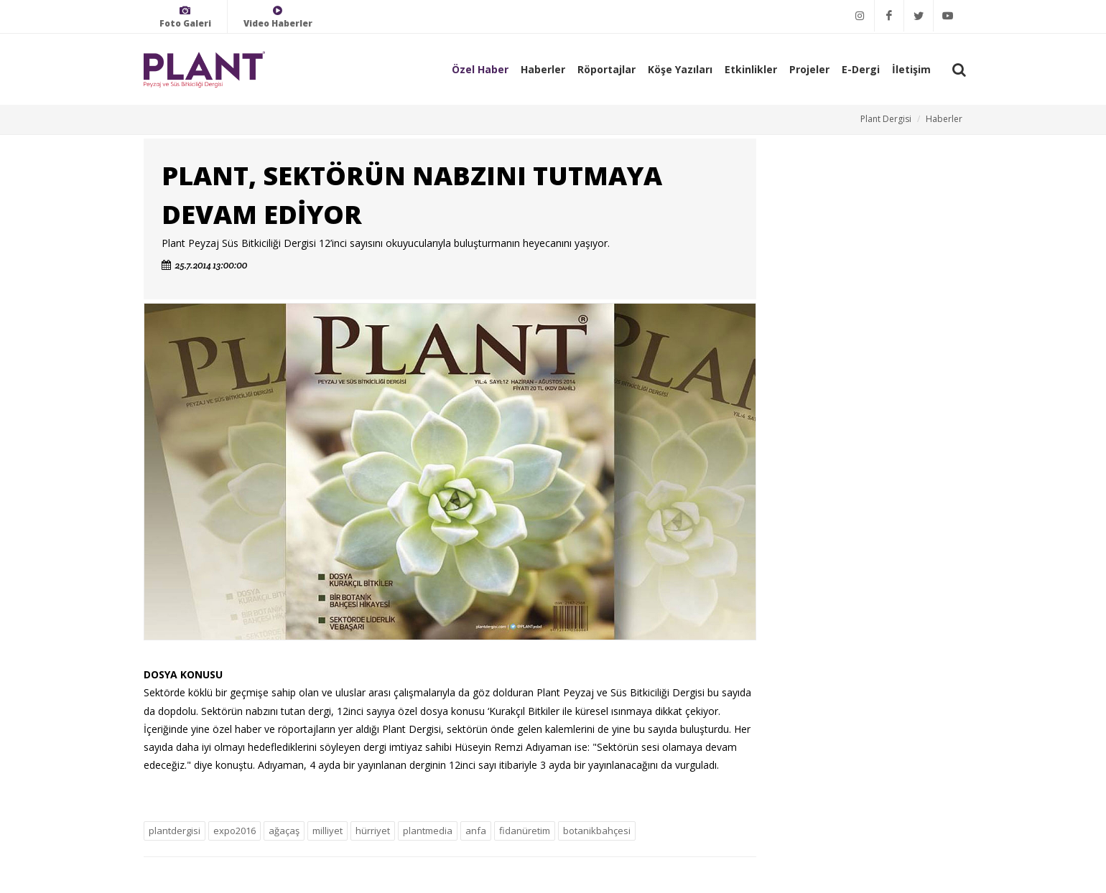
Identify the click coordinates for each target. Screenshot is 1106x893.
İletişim (911, 69)
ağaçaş (284, 830)
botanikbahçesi (597, 830)
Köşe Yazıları (680, 69)
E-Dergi (861, 69)
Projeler (809, 69)
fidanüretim (524, 830)
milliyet (327, 830)
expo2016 (234, 830)
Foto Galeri (185, 16)
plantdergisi (174, 830)
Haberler (543, 69)
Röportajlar (606, 69)
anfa (475, 830)
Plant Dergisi (885, 119)
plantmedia (427, 830)
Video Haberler (277, 16)
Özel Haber (480, 69)
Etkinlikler (751, 69)
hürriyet (373, 830)
